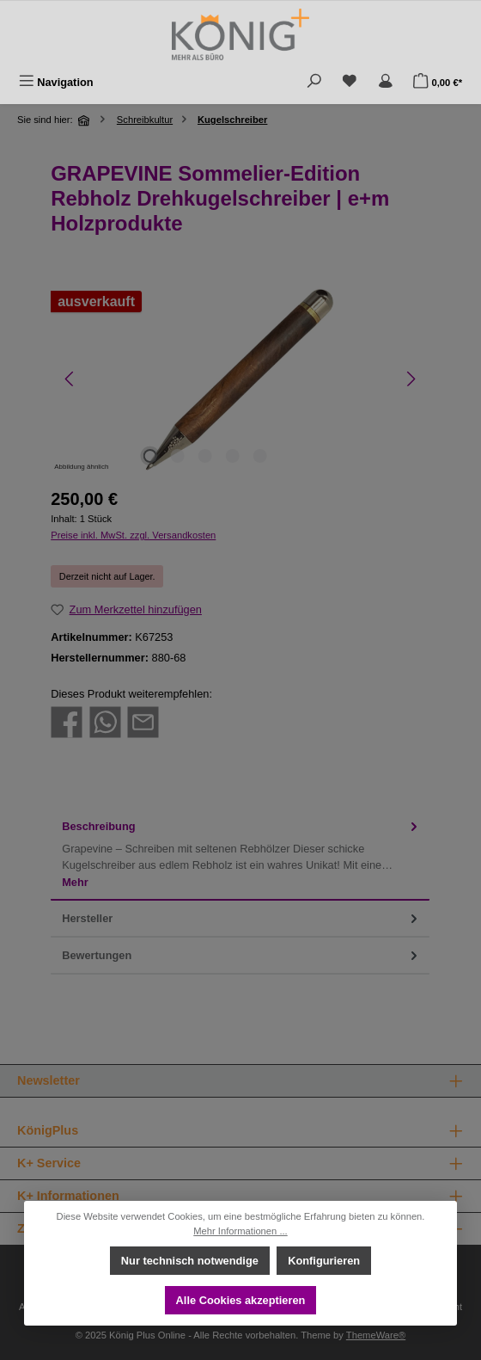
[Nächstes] (410, 379)
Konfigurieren (324, 1260)
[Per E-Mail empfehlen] (143, 721)
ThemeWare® (375, 1335)
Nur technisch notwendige (190, 1260)
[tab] (240, 855)
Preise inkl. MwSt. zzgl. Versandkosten (133, 535)
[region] (240, 379)
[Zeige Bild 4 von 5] (232, 456)
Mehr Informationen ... (240, 1231)
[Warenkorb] (437, 82)
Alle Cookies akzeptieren (241, 1300)
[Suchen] (314, 82)
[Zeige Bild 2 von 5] (177, 456)
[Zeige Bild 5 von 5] (259, 456)
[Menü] (56, 82)
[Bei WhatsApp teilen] (105, 721)
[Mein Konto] (386, 82)
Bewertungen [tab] (241, 955)
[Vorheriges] (70, 379)
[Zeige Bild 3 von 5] (204, 456)
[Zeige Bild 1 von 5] (149, 456)
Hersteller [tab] (241, 918)
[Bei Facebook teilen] (66, 721)
